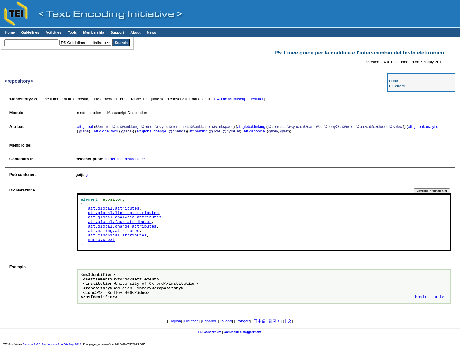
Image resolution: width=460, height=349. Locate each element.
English (174, 321)
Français (242, 321)
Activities (53, 32)
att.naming (198, 131)
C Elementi (397, 86)
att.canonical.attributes (117, 235)
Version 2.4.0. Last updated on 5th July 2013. (52, 344)
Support (117, 32)
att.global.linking (251, 126)
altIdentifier (114, 159)
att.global (85, 126)
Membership (93, 32)
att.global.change (151, 131)
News (151, 32)
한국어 (274, 321)
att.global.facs (106, 131)
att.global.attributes (113, 208)
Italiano (225, 321)
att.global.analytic (423, 126)
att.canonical (255, 131)
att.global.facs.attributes (120, 222)
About (135, 32)
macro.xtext (101, 240)
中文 (288, 321)
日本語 (259, 321)
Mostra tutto (429, 297)
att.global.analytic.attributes (124, 217)
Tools (72, 32)
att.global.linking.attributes (123, 213)
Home (10, 32)
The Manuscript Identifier (238, 99)
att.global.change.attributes (122, 226)
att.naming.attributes (113, 231)
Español (209, 321)
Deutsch (191, 321)
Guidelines (30, 32)
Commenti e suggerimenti (243, 332)
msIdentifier (135, 159)
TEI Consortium (209, 332)
